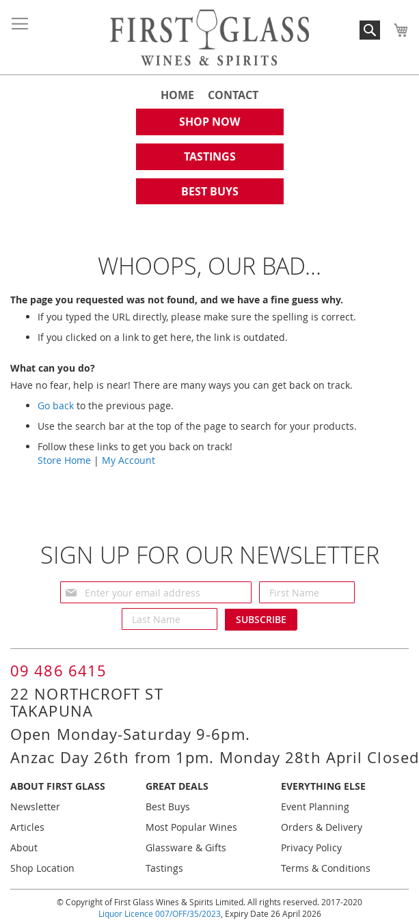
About (24, 847)
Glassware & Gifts (186, 847)
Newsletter (35, 806)
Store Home (64, 460)
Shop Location (42, 868)
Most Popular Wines (191, 827)
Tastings (164, 868)
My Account (128, 460)
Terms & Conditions (325, 868)
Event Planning (315, 806)
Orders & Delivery (321, 827)
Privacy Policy (311, 847)
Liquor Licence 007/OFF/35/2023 (159, 913)
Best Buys (168, 806)
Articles (27, 827)
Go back (56, 405)
